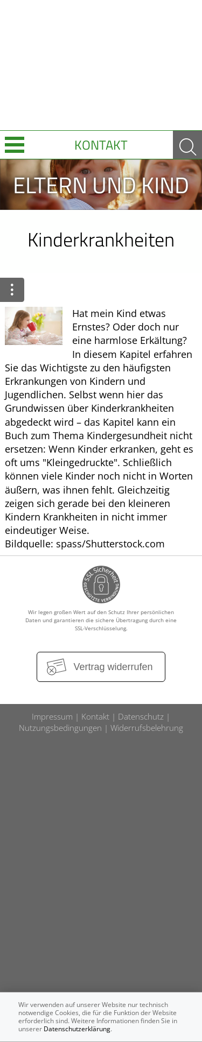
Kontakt (101, 144)
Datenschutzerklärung (77, 1028)
